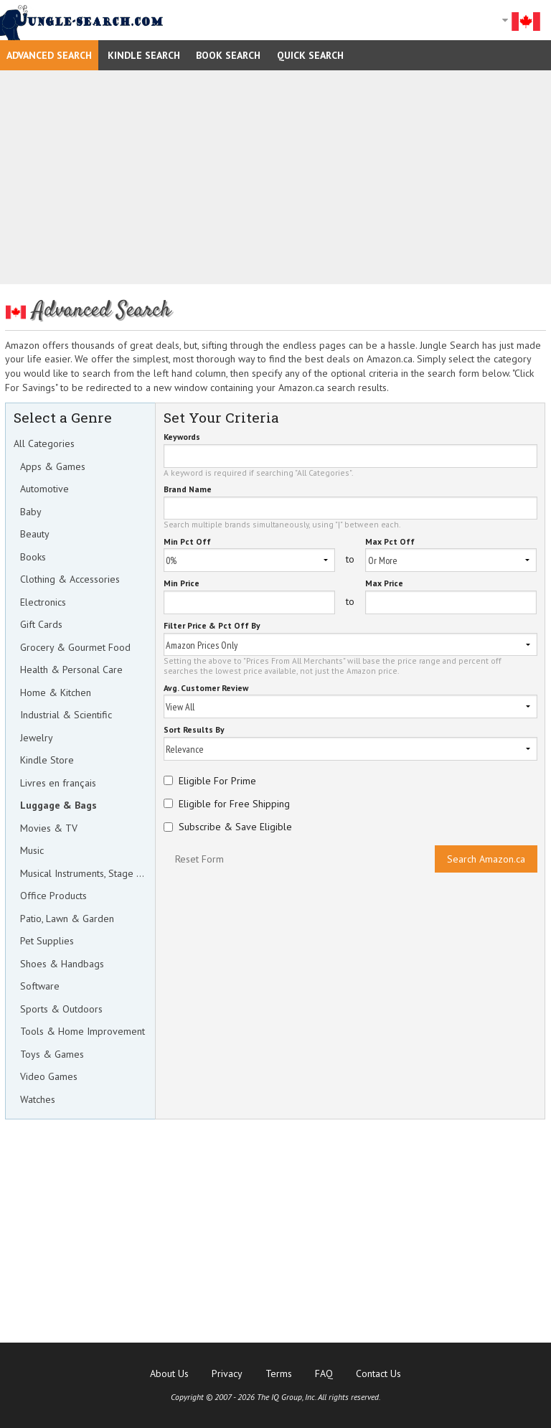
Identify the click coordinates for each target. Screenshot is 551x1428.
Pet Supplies (47, 940)
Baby (31, 511)
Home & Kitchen (55, 692)
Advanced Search (49, 55)
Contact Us (378, 1373)
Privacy (227, 1373)
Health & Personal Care (71, 669)
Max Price (384, 583)
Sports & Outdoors (61, 1008)
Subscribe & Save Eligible (235, 827)
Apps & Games (52, 466)
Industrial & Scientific (66, 714)
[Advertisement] (275, 177)
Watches (37, 1099)
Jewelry (36, 737)
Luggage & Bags (58, 805)
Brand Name (188, 489)
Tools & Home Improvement (82, 1031)
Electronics (43, 602)
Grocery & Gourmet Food (75, 647)
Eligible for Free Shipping (234, 804)
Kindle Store (47, 759)
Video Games (48, 1076)
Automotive (44, 488)
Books (33, 556)
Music (32, 850)
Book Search (228, 55)
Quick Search (310, 55)
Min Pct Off (187, 542)
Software (40, 986)
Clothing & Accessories (70, 579)
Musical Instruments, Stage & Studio (84, 873)
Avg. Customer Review (206, 688)
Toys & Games (52, 1054)
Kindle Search (144, 55)
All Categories (44, 443)
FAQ (324, 1373)
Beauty (35, 533)
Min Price (181, 583)
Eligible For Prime (217, 781)
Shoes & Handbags (62, 963)
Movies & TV (48, 828)
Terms (278, 1373)
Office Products (53, 895)
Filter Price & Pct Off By (212, 626)
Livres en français (58, 782)
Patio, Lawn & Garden (67, 918)
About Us (169, 1373)
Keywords (182, 437)
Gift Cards (41, 624)
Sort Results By (194, 730)
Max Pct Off (390, 542)
